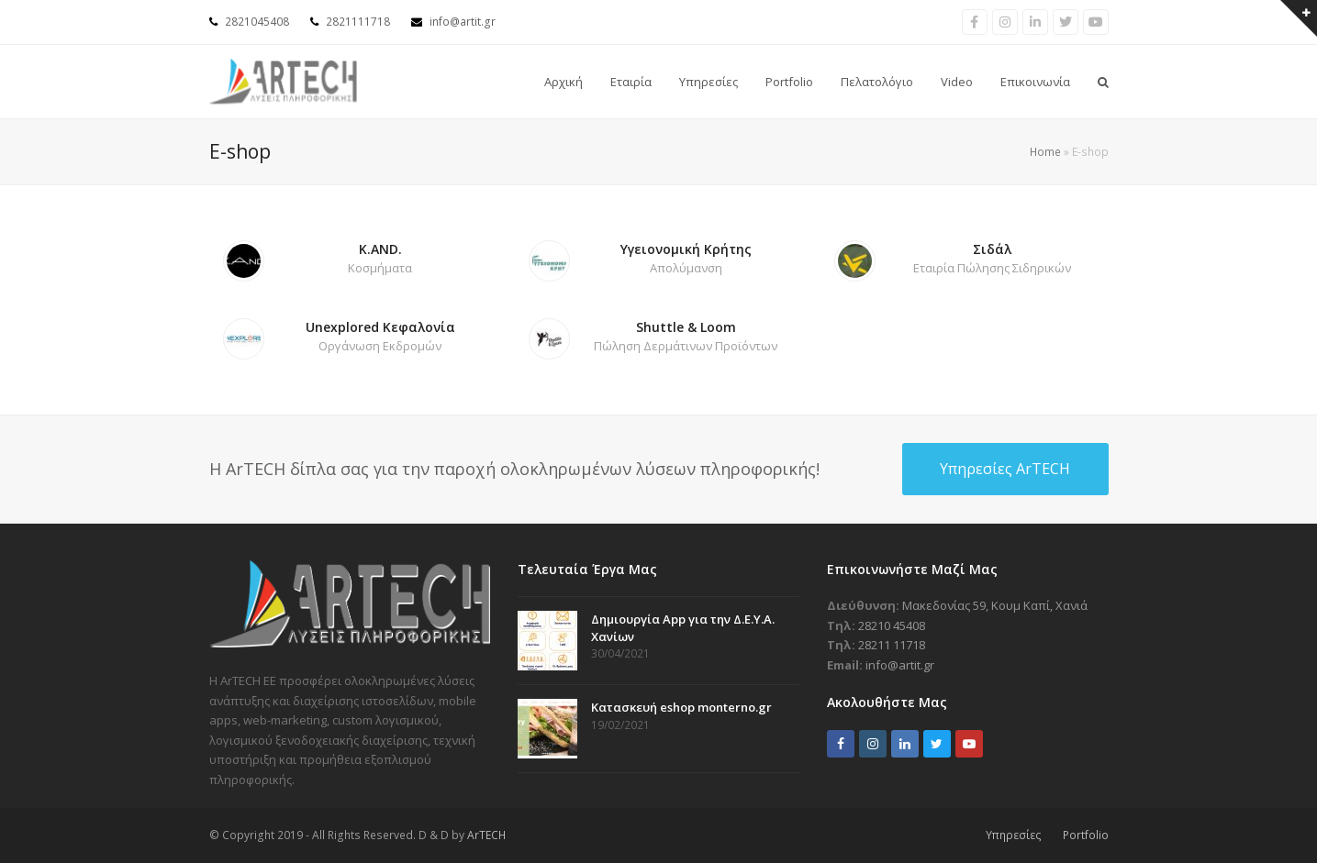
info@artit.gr (463, 21)
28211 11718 (891, 644)
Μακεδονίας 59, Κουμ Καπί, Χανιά (995, 605)
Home (1045, 152)
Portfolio (1086, 835)
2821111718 (358, 21)
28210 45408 (891, 625)
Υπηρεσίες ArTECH (1005, 469)
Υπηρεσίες (1014, 835)
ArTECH (486, 835)
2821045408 (257, 21)
